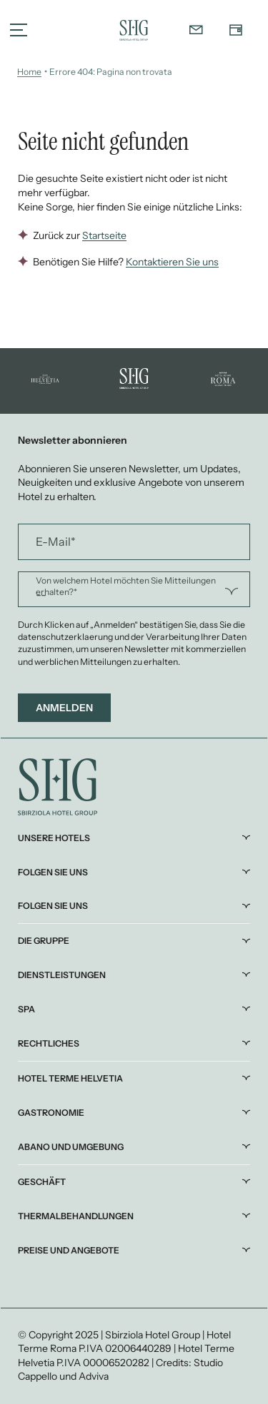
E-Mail (56, 541)
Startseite (104, 235)
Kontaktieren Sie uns (172, 261)
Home (29, 71)
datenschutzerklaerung (66, 636)
